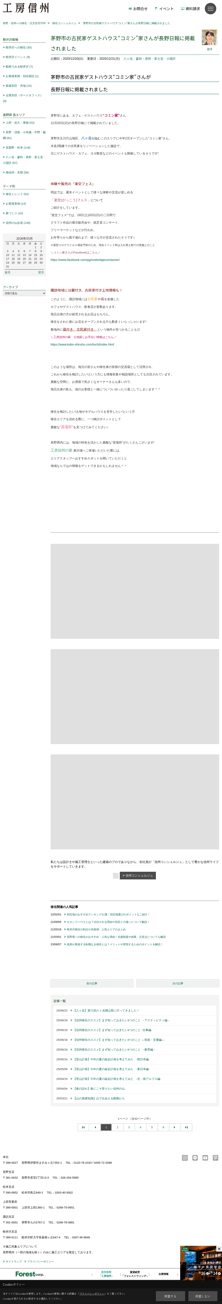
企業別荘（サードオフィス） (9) (23, 98)
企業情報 (164, 1274)
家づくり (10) (14, 213)
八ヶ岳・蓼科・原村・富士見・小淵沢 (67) (24, 159)
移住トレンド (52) (17, 194)
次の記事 (178, 983)
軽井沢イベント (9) (18, 57)
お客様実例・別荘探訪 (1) (22, 76)
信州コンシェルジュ (139, 875)
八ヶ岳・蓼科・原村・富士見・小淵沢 (150, 58)
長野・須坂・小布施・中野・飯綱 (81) (24, 135)
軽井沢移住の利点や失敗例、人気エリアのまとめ (96, 929)
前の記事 (92, 983)
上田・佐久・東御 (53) (20, 122)
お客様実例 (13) (16, 203)
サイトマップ (14, 1261)
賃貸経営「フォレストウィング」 (135, 1274)
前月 (8, 272)
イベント (166, 8)
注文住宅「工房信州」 (106, 1274)
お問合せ (140, 8)
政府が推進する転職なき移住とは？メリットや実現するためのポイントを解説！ (115, 944)
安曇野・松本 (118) (18, 147)
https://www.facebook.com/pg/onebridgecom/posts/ (85, 259)
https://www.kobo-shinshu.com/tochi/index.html (82, 344)
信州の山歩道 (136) (18, 222)
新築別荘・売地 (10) (19, 85)
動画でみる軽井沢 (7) (19, 66)
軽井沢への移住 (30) (19, 47)
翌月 (41, 272)
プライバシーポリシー (40, 1261)
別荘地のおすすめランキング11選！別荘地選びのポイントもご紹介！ (108, 914)
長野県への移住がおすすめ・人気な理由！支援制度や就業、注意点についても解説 (116, 936)
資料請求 (193, 8)
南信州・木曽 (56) (17, 172)
